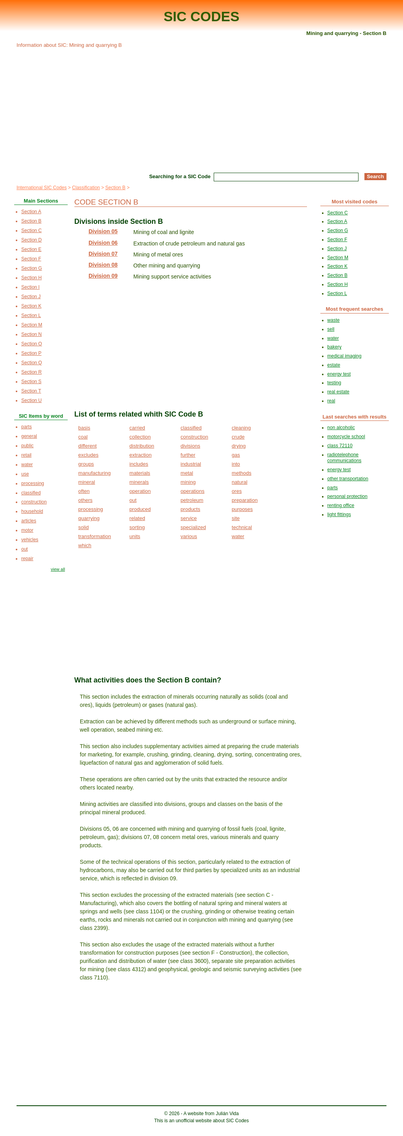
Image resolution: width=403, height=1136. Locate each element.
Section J (31, 296)
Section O (31, 344)
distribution (141, 446)
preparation (245, 500)
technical (242, 527)
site (236, 518)
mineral (86, 482)
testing (334, 382)
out (133, 500)
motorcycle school (346, 436)
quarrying (89, 518)
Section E (31, 249)
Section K (31, 306)
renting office (341, 505)
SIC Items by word (41, 416)
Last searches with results (355, 417)
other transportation (347, 478)
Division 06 (103, 243)
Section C (31, 230)
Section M (31, 325)
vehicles (29, 539)
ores (237, 491)
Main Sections (41, 201)
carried (137, 428)
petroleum (192, 500)
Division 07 (103, 254)
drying (239, 446)
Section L (31, 315)
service (189, 518)
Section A (31, 211)
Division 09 (103, 276)
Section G (31, 268)
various (189, 536)
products (190, 509)
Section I (30, 287)
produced (140, 509)
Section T (31, 391)
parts (26, 427)
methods (241, 473)
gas (236, 455)
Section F (31, 259)
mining (188, 482)
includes (138, 464)
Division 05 (103, 231)
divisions (190, 446)
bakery (334, 347)
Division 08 (103, 265)
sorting (137, 527)
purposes (242, 509)
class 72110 (340, 445)
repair (27, 558)
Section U (31, 400)
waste (333, 320)
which (84, 545)
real (331, 401)
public (27, 445)
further (188, 455)
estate (333, 365)
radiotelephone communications (344, 458)
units (134, 536)
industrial (191, 464)
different (87, 446)
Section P (31, 353)
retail (26, 455)
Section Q (31, 362)
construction (194, 437)
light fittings (339, 514)
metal (187, 473)
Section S (31, 381)
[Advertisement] (201, 109)
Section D (31, 240)
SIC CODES (202, 16)
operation (140, 491)
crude (238, 437)
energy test (339, 374)
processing (90, 509)
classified (191, 428)
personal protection (347, 496)
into (236, 464)
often (84, 491)
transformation (94, 536)
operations (193, 491)
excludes (88, 455)
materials (139, 473)
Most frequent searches (354, 309)
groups (86, 464)
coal (83, 437)
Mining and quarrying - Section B (346, 33)
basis (84, 428)
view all (58, 569)
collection (140, 437)
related (137, 518)
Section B (115, 187)
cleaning (241, 428)
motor (27, 530)
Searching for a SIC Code (180, 176)
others (85, 500)
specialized (193, 527)
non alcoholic (341, 427)
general (29, 436)
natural (240, 482)
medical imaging (344, 356)
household (32, 511)
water (238, 536)
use (25, 474)
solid (83, 527)
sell (331, 329)
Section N (31, 334)
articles (28, 521)
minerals (139, 482)
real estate (338, 392)
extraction (140, 455)
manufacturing (94, 473)
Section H (31, 277)
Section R (31, 372)
